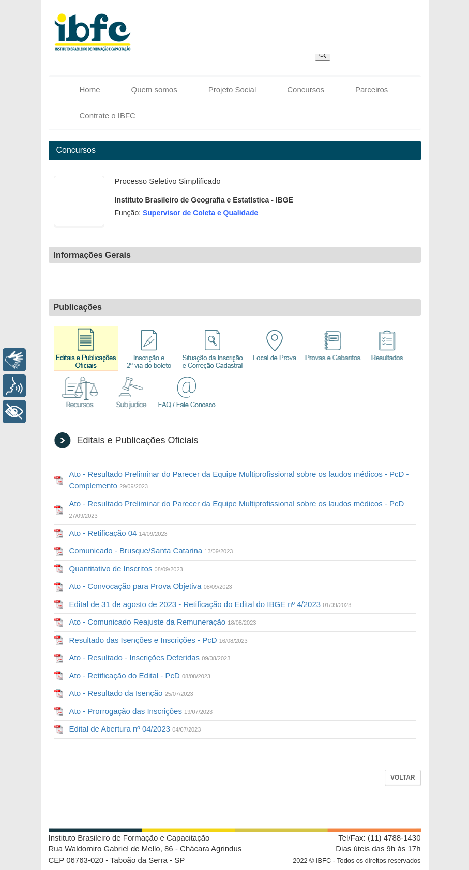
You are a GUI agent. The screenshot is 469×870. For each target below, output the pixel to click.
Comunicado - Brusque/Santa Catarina (151, 550)
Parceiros (371, 89)
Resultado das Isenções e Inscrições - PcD (158, 639)
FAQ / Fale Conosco (187, 395)
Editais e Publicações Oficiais (86, 348)
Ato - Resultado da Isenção (131, 693)
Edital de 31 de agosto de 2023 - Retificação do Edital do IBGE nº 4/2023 (210, 604)
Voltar (402, 777)
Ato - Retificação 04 (118, 533)
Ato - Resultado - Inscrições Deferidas (150, 657)
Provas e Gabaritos (333, 348)
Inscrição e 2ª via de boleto (149, 348)
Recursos (79, 395)
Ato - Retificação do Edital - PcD (140, 675)
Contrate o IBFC (107, 115)
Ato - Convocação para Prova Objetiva (150, 586)
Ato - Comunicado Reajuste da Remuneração (162, 621)
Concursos (305, 89)
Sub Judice (131, 395)
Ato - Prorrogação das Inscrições (141, 711)
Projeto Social (232, 89)
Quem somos (154, 89)
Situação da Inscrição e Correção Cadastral (212, 348)
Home (90, 89)
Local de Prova (275, 348)
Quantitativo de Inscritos (126, 568)
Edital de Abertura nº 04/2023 (135, 728)
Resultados (387, 348)
